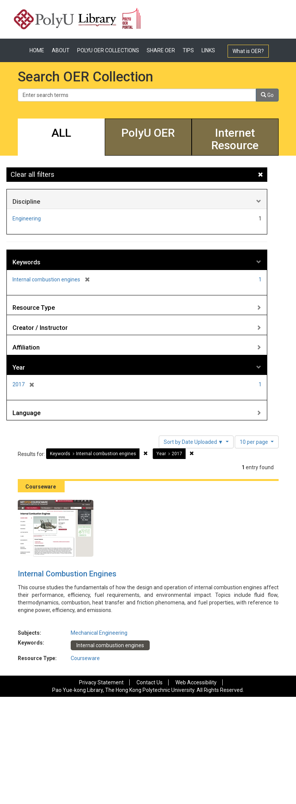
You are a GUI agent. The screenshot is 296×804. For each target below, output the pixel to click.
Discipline (26, 201)
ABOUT (61, 50)
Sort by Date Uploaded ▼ (194, 442)
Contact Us (149, 682)
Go (267, 95)
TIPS (188, 50)
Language (26, 413)
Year (18, 367)
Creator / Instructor (40, 327)
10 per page (254, 442)
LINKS (208, 50)
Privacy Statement (101, 682)
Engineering (26, 218)
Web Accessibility (196, 682)
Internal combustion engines (110, 645)
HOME (36, 50)
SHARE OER (161, 50)
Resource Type (33, 307)
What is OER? (248, 51)
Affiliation (26, 347)
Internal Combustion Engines (67, 573)
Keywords (26, 262)
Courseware (85, 658)
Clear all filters (32, 174)
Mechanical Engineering (99, 633)
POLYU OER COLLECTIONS (108, 50)
